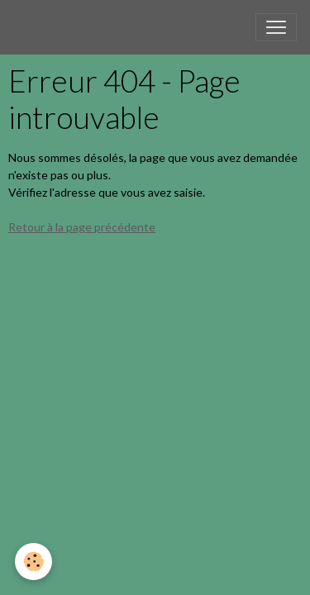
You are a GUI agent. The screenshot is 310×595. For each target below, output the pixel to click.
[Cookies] (33, 561)
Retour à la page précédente (81, 227)
